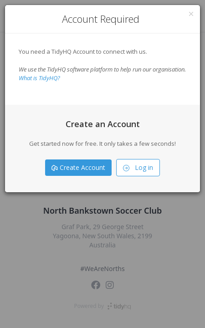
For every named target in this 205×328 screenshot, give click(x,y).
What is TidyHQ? (39, 78)
